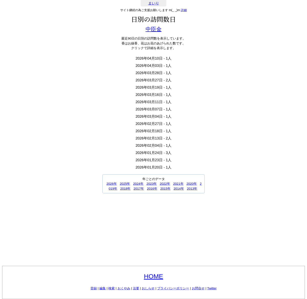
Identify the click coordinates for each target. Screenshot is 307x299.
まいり (153, 3)
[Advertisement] (153, 229)
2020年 (192, 183)
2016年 (152, 188)
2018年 (125, 188)
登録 (93, 288)
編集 (102, 288)
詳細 (184, 10)
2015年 (165, 188)
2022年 (165, 183)
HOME (153, 276)
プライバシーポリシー (173, 288)
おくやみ (123, 288)
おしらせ (148, 288)
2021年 (178, 183)
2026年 (111, 183)
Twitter (212, 288)
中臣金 (154, 29)
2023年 (151, 183)
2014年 (179, 188)
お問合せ (198, 288)
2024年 (138, 183)
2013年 (192, 188)
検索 (111, 288)
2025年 (125, 183)
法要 (136, 288)
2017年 (139, 188)
